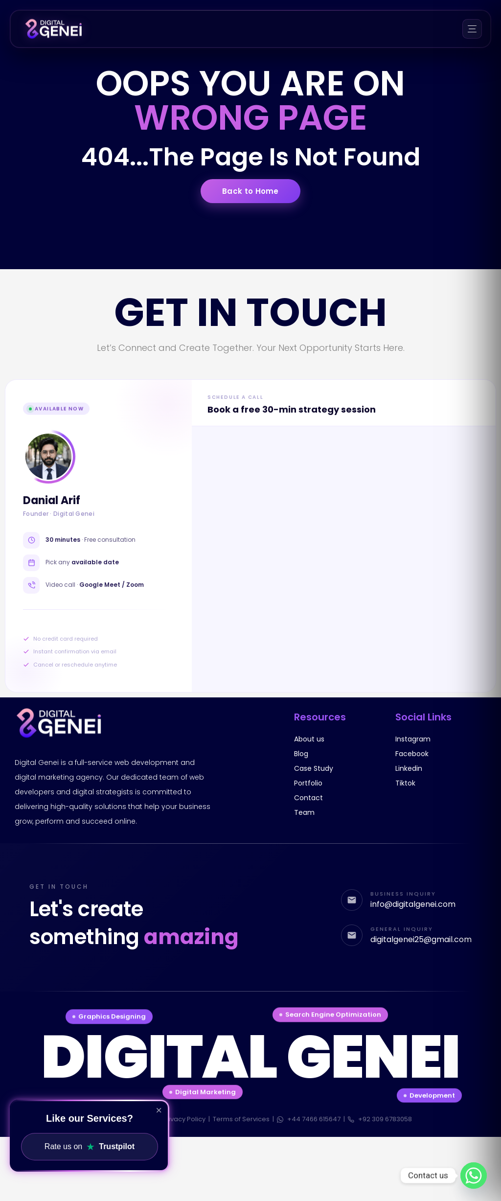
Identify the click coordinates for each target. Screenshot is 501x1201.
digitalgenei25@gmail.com (421, 940)
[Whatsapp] (473, 1175)
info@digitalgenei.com (412, 905)
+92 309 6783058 (380, 1119)
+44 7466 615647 (309, 1119)
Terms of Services (241, 1119)
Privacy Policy (183, 1119)
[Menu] (472, 29)
